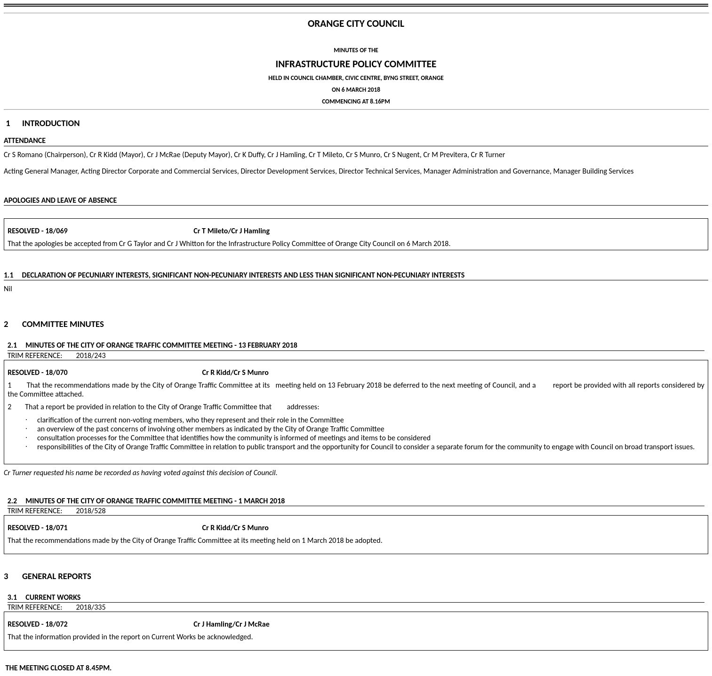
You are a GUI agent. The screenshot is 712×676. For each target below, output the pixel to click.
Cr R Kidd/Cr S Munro (168, 372)
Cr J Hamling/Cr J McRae (169, 624)
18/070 (56, 372)
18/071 (56, 527)
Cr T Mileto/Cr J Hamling (169, 230)
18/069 (56, 230)
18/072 (56, 624)
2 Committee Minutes (54, 323)
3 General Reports (47, 576)
